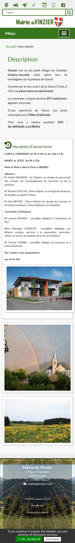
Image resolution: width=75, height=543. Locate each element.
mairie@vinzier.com (40, 483)
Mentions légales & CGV (37, 498)
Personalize (52, 539)
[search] (33, 12)
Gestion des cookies (37, 512)
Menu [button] (10, 33)
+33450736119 (39, 479)
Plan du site (37, 505)
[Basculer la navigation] (64, 33)
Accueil (11, 46)
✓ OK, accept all (28, 539)
